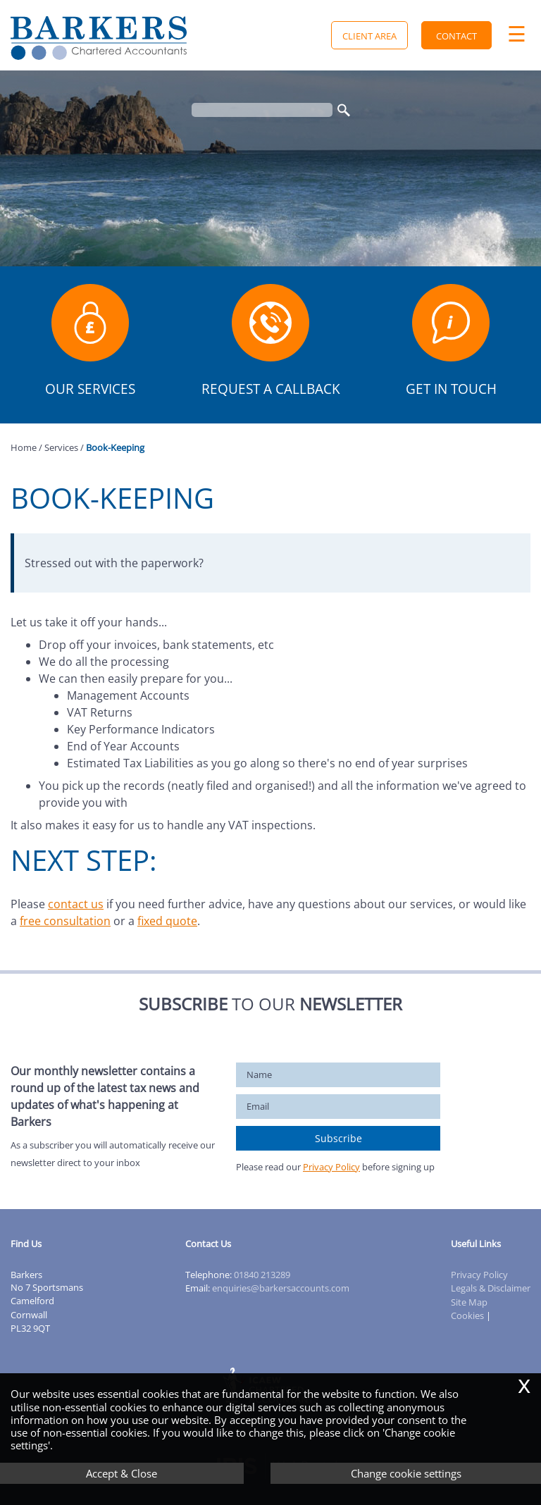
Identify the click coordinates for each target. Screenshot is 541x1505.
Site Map (469, 1302)
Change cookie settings (406, 1473)
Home (24, 447)
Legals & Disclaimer (490, 1288)
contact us (76, 904)
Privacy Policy (331, 1166)
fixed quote (167, 921)
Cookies (467, 1315)
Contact (456, 36)
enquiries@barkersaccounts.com (280, 1288)
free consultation (65, 921)
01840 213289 (262, 1274)
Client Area (369, 36)
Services (61, 447)
